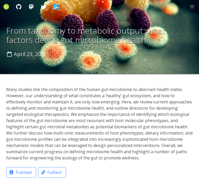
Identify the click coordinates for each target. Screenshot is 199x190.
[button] (192, 6)
